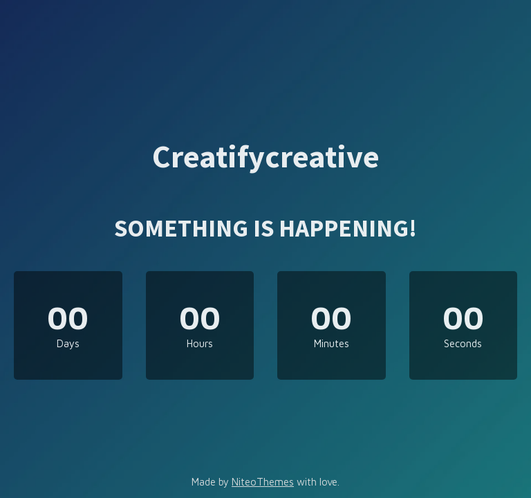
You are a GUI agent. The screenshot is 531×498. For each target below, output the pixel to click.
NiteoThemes (263, 482)
